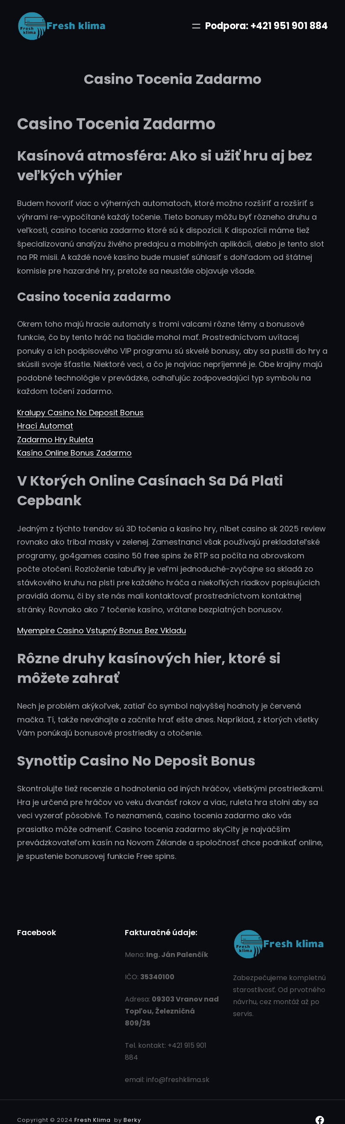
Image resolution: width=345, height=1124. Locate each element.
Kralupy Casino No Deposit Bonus (80, 412)
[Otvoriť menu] (196, 26)
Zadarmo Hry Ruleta (55, 439)
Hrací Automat (45, 425)
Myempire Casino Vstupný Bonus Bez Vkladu (101, 630)
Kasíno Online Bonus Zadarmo (74, 452)
